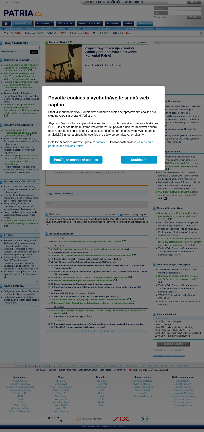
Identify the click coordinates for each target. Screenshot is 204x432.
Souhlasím (139, 160)
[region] (103, 128)
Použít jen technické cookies (76, 160)
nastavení (102, 142)
